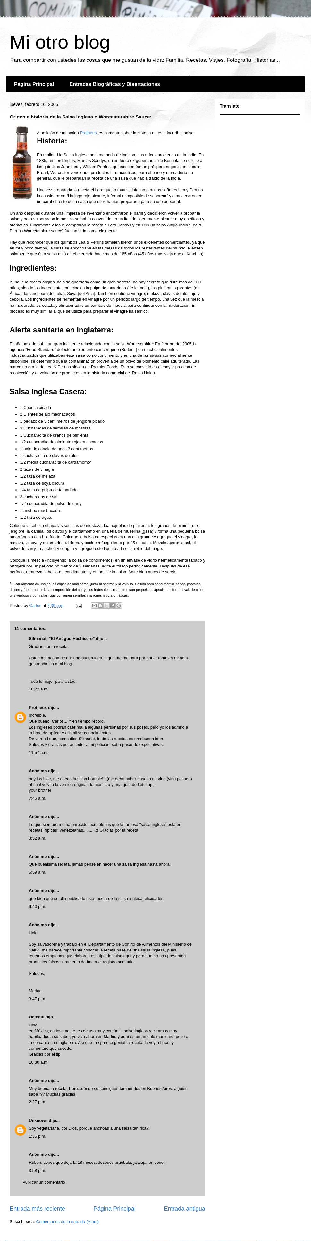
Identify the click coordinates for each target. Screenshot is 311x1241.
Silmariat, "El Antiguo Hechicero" (62, 638)
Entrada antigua (184, 1208)
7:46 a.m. (37, 798)
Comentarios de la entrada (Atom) (67, 1221)
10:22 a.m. (38, 689)
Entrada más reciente (37, 1208)
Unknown (38, 1120)
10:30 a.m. (38, 1062)
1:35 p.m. (37, 1136)
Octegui (36, 1017)
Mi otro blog (60, 42)
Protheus (88, 132)
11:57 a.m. (38, 752)
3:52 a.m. (37, 838)
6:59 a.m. (37, 872)
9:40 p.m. (37, 906)
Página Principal (34, 84)
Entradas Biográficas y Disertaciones (114, 84)
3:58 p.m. (37, 1170)
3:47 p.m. (37, 998)
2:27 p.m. (37, 1101)
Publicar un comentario (43, 1182)
